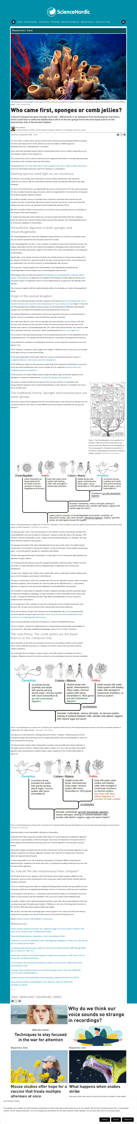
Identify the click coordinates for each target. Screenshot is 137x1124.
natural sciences (27, 997)
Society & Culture (30, 22)
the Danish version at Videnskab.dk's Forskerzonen (34, 919)
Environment (44, 22)
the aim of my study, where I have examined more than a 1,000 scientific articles (52, 166)
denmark (57, 997)
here (64, 330)
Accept (116, 1119)
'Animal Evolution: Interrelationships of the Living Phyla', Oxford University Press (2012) (45, 978)
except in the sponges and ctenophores (56, 378)
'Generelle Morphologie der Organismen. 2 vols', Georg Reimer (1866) (38, 936)
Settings (105, 1119)
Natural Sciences (87, 22)
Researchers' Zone (103, 22)
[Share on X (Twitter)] (121, 134)
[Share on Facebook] (117, 134)
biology (15, 997)
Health (19, 22)
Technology (55, 22)
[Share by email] (124, 134)
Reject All (127, 1119)
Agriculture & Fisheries (70, 22)
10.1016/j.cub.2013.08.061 (24, 944)
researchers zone (44, 997)
